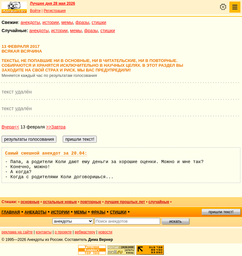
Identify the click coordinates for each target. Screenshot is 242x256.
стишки (99, 22)
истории (51, 22)
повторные (90, 202)
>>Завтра (56, 126)
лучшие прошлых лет (125, 202)
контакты (44, 232)
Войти (35, 11)
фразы (82, 22)
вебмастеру (85, 232)
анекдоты (30, 22)
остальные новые (60, 202)
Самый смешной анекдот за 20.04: (46, 153)
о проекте (63, 232)
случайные (158, 202)
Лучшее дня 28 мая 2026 (52, 3)
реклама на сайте (17, 232)
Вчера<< (10, 126)
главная (11, 212)
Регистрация (54, 11)
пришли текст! (221, 212)
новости (105, 232)
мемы (67, 22)
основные (29, 202)
